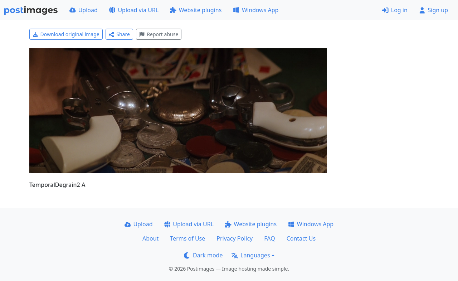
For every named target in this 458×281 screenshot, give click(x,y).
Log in (395, 10)
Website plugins (195, 10)
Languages (251, 255)
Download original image (66, 34)
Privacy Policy (234, 238)
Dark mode (203, 255)
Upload (83, 10)
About (150, 238)
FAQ (269, 238)
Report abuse (158, 34)
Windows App (255, 10)
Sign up (433, 10)
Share (119, 34)
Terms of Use (187, 238)
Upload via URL (134, 10)
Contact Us (301, 238)
